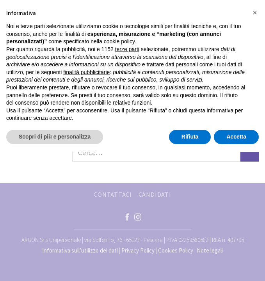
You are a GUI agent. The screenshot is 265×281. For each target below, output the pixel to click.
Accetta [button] (236, 136)
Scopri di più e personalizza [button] (55, 136)
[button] (255, 12)
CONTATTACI (113, 194)
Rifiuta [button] (190, 136)
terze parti (127, 49)
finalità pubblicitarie (86, 72)
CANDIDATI (155, 194)
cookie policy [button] (119, 41)
